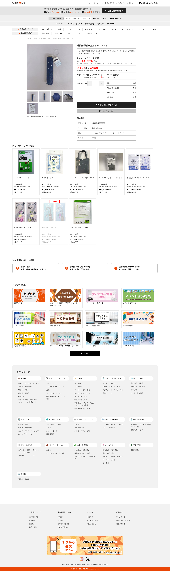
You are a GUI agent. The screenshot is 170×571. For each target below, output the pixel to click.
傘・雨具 (47, 39)
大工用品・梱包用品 (81, 450)
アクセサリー (79, 428)
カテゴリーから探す (75, 24)
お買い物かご (120, 524)
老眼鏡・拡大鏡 (23, 479)
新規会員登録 (109, 3)
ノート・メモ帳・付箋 (82, 390)
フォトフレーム (128, 29)
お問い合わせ (132, 3)
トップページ (60, 24)
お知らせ (100, 24)
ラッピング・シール (53, 393)
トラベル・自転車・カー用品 (113, 456)
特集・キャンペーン (123, 520)
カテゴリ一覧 (120, 517)
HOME (29, 39)
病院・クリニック (75, 33)
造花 (48, 390)
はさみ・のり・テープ (82, 393)
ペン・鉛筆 (78, 386)
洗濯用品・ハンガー (138, 430)
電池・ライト (107, 393)
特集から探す (90, 24)
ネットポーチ (47, 29)
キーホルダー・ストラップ (112, 386)
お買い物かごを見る (148, 4)
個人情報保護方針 (78, 564)
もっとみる (85, 353)
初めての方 (110, 24)
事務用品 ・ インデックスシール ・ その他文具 (84, 404)
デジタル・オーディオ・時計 (113, 390)
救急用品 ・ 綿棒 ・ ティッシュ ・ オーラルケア (28, 451)
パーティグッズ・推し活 (55, 453)
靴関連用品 (50, 434)
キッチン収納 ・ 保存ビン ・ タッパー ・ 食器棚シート (28, 401)
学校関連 (45, 33)
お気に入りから (114, 19)
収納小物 (21, 396)
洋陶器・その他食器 (25, 428)
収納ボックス (23, 390)
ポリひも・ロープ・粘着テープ (84, 458)
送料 (51, 13)
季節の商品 (135, 450)
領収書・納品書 (63, 524)
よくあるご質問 (92, 520)
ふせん (113, 29)
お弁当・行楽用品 (137, 393)
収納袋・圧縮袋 (23, 393)
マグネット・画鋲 (80, 396)
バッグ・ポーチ (51, 431)
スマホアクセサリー (110, 383)
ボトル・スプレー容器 (82, 431)
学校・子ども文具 (80, 400)
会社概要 (65, 564)
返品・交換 (33, 527)
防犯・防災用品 (108, 453)
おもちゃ (49, 450)
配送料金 (32, 520)
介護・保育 (58, 33)
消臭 (59, 29)
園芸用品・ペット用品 (82, 453)
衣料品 (48, 428)
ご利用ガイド (121, 3)
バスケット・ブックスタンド (28, 383)
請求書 (60, 520)
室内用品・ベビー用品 (110, 450)
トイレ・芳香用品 (109, 428)
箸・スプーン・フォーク (27, 434)
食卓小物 (134, 390)
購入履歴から (129, 19)
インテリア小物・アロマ (55, 386)
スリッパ (102, 29)
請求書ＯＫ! (71, 13)
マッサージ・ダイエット (27, 456)
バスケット (89, 29)
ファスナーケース (73, 29)
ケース (141, 29)
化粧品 (76, 424)
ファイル (152, 29)
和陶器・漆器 (23, 424)
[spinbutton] (95, 83)
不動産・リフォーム (94, 33)
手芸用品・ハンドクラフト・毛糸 (56, 397)
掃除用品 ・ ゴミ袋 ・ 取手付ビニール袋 (141, 425)
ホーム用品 (38, 39)
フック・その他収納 (25, 386)
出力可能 (91, 13)
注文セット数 (90, 83)
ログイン (100, 3)
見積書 (60, 517)
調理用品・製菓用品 (138, 386)
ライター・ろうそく (110, 460)
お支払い (32, 524)
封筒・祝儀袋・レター (82, 408)
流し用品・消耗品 (137, 383)
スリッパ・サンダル (53, 424)
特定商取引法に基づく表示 (97, 564)
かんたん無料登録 (113, 11)
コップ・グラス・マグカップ (28, 431)
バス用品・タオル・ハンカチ (113, 424)
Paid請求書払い (63, 527)
